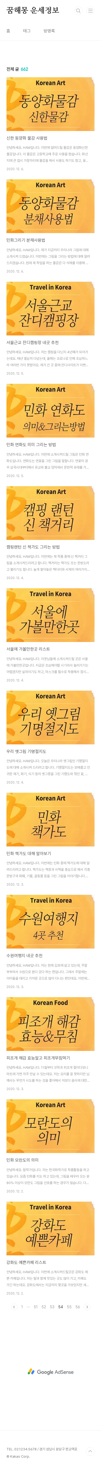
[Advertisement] (50, 1371)
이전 (14, 1307)
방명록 (49, 30)
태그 (27, 30)
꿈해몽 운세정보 (32, 11)
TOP (90, 1451)
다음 (87, 1307)
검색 (78, 11)
